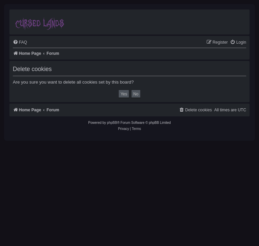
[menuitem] (20, 42)
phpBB (112, 123)
